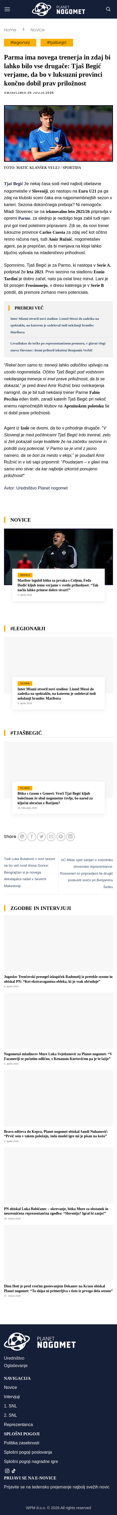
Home (10, 30)
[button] (7, 9)
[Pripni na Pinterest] (61, 836)
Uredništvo (14, 1358)
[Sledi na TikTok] (13, 1471)
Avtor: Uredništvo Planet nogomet (36, 488)
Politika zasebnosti (21, 1443)
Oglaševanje (16, 1365)
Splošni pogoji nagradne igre (31, 1461)
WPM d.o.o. (36, 1508)
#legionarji (20, 42)
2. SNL (10, 1415)
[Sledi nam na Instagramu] (7, 1471)
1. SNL (10, 1406)
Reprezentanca (18, 1424)
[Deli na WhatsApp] (22, 836)
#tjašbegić (57, 42)
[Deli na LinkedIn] (70, 836)
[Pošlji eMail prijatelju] (51, 836)
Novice (38, 30)
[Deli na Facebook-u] (31, 836)
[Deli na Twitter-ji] (41, 836)
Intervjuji (12, 1396)
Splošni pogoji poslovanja (28, 1452)
